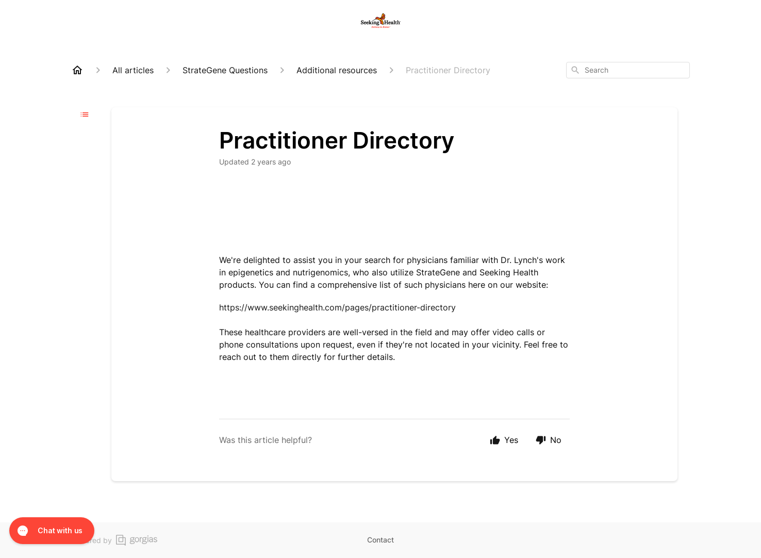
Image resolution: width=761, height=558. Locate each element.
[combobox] (628, 70)
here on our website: (509, 285)
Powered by (114, 540)
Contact (380, 539)
